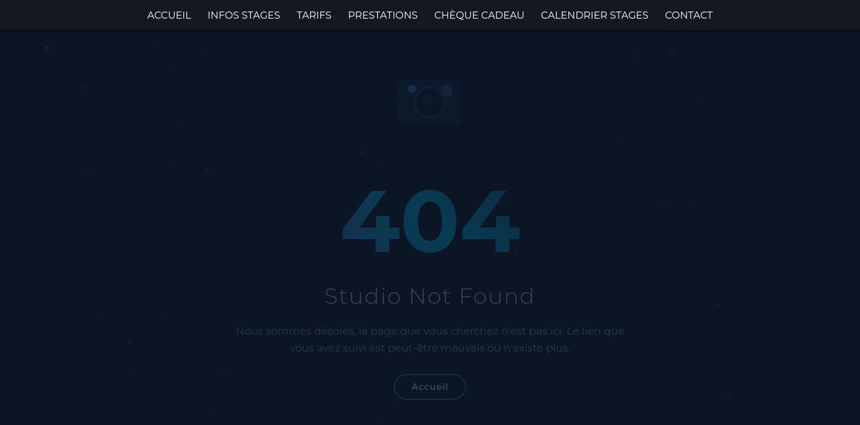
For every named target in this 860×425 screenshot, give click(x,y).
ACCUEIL (169, 15)
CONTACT (688, 15)
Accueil (429, 387)
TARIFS (314, 15)
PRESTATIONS (382, 15)
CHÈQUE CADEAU (479, 15)
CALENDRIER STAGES (594, 15)
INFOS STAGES (243, 15)
